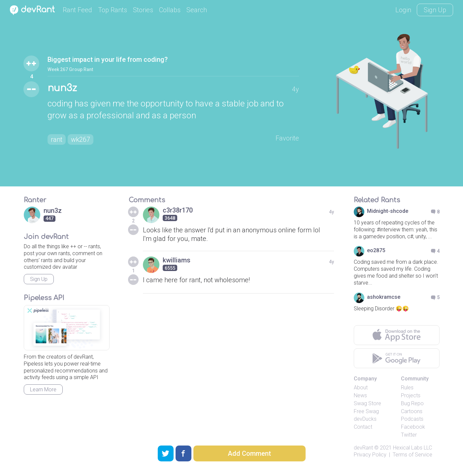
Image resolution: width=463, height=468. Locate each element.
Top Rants (112, 10)
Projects (410, 395)
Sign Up (435, 10)
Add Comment (249, 453)
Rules (407, 387)
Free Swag (366, 411)
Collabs (170, 10)
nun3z (62, 88)
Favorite (287, 138)
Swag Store (367, 403)
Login (403, 10)
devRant (363, 448)
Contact (363, 427)
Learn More (43, 389)
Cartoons (411, 411)
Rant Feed (77, 10)
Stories (143, 10)
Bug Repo (412, 403)
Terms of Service (412, 454)
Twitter (409, 435)
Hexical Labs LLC (412, 448)
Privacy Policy (370, 454)
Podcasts (412, 419)
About (361, 387)
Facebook (413, 427)
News (360, 395)
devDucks (365, 419)
